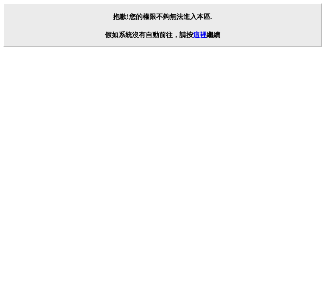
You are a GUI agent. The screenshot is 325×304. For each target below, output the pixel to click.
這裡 (200, 34)
